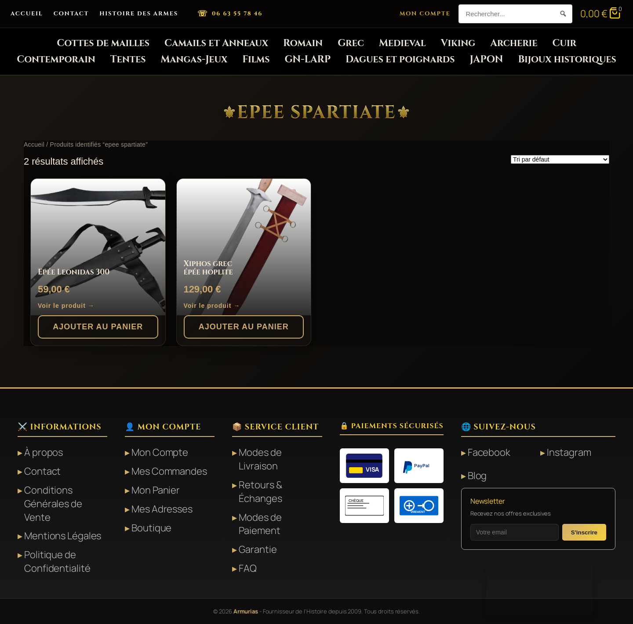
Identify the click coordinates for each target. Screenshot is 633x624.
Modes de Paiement (260, 524)
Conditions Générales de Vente (53, 503)
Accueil (27, 14)
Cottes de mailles (103, 43)
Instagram (569, 452)
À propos (43, 452)
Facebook (489, 452)
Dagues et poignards (400, 59)
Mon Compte (425, 14)
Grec (351, 43)
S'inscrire (584, 532)
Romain (303, 43)
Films (255, 59)
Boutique (151, 527)
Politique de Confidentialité (57, 561)
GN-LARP (308, 59)
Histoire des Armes (138, 14)
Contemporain (56, 59)
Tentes (128, 59)
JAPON (486, 59)
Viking (458, 43)
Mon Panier (155, 490)
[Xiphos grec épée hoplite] (244, 247)
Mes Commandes (169, 471)
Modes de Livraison (260, 459)
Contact (71, 14)
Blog (477, 475)
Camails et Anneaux (216, 43)
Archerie (513, 43)
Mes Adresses (162, 509)
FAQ (248, 568)
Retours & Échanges (260, 491)
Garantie (257, 549)
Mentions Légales (62, 535)
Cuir (564, 43)
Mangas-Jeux (194, 59)
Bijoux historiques (567, 59)
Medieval (402, 43)
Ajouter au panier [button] (98, 326)
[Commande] (560, 159)
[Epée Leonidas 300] (98, 247)
